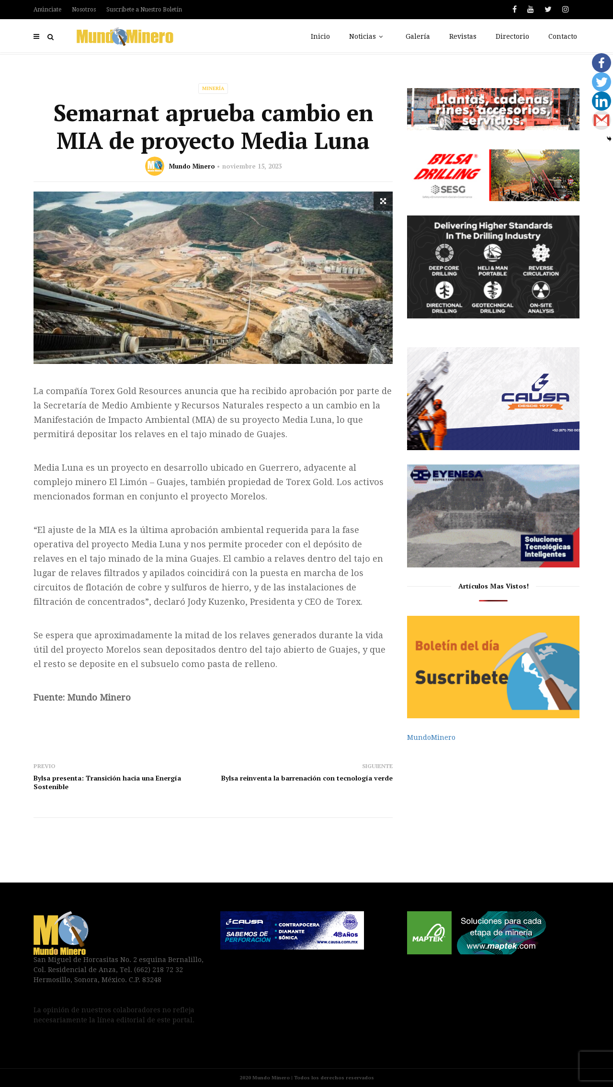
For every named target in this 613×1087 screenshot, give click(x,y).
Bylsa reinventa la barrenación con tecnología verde (307, 777)
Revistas (463, 36)
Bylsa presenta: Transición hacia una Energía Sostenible (107, 782)
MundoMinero (431, 737)
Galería (418, 36)
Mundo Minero (192, 166)
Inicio (320, 36)
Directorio (512, 36)
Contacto (562, 36)
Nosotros (84, 9)
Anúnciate (47, 9)
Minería (213, 88)
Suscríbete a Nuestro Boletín (144, 9)
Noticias (367, 36)
